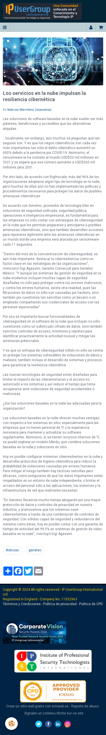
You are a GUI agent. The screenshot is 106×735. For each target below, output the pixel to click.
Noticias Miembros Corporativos (29, 110)
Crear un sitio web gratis (25, 706)
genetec (35, 550)
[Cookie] (11, 723)
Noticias (12, 550)
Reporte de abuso (85, 706)
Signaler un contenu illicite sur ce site (53, 713)
